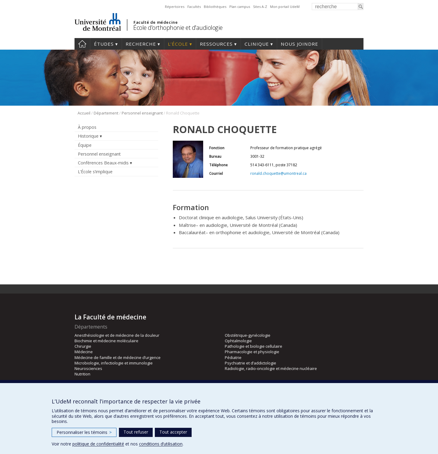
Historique (88, 136)
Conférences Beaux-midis (103, 163)
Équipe (85, 145)
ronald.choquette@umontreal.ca (278, 173)
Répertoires (174, 6)
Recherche (141, 44)
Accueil (82, 44)
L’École (178, 44)
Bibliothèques (215, 6)
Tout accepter (173, 432)
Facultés (194, 6)
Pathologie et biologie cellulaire (253, 346)
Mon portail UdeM (285, 6)
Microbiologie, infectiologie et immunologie (114, 363)
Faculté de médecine (156, 22)
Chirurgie (83, 346)
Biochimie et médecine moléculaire (106, 340)
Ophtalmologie (238, 340)
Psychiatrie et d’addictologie (250, 363)
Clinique (257, 44)
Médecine (84, 351)
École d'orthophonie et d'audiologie (178, 27)
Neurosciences (88, 368)
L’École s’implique (95, 171)
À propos (87, 127)
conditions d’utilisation (160, 444)
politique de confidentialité (98, 444)
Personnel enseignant (142, 113)
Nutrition (82, 374)
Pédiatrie (233, 357)
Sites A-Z (260, 6)
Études (104, 44)
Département (106, 113)
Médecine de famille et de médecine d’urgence (118, 357)
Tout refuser (135, 432)
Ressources (216, 44)
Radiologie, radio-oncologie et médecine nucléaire (271, 368)
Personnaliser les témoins (84, 432)
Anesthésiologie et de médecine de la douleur (117, 335)
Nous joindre (299, 44)
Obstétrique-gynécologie (247, 335)
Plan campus (239, 6)
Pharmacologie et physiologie (252, 351)
